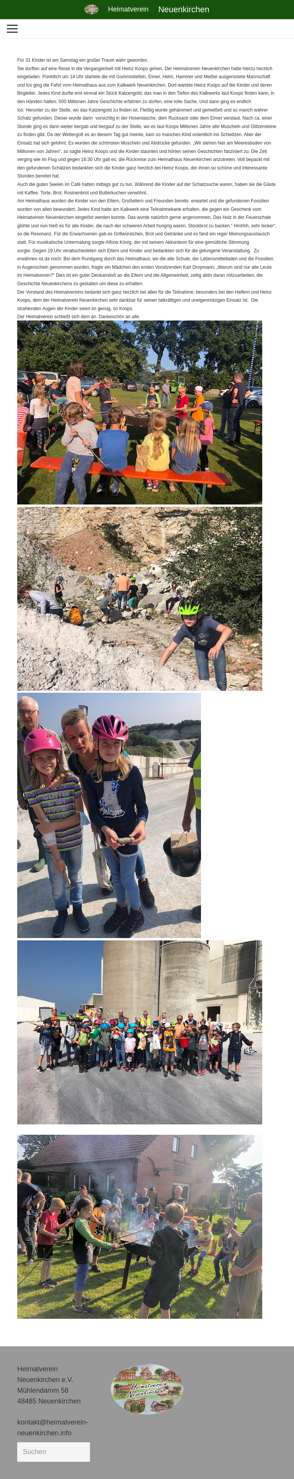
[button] (17, 1462)
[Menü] (12, 28)
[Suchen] (53, 1451)
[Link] (91, 9)
